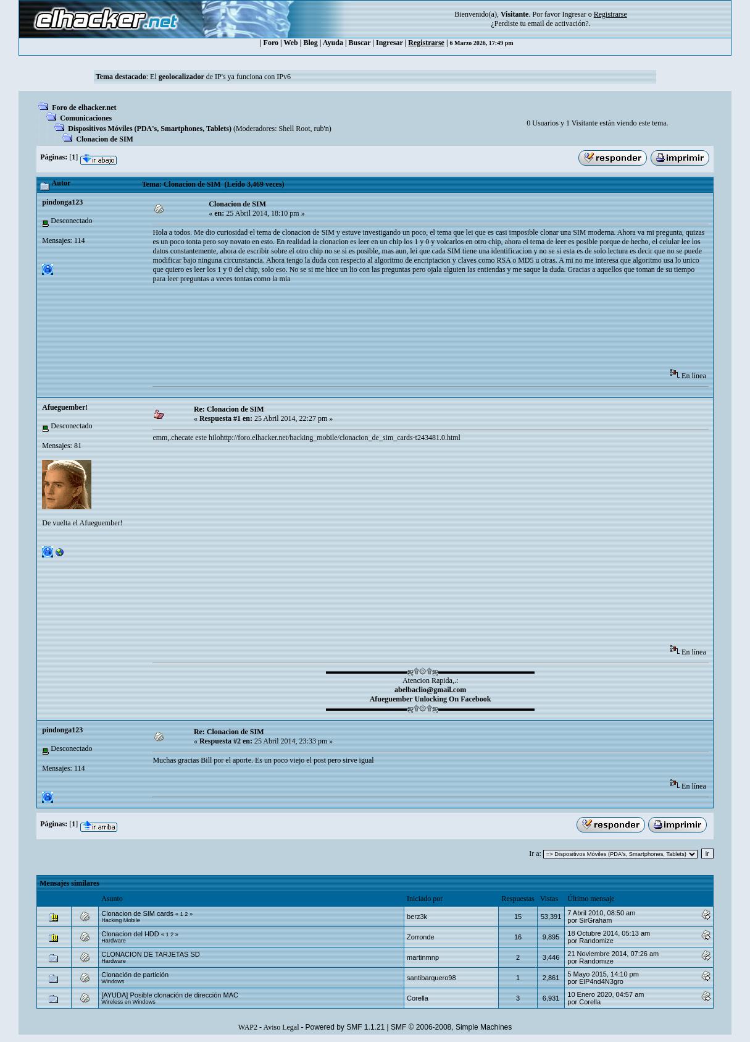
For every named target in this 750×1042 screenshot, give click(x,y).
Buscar (360, 42)
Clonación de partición (135, 974)
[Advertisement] (377, 330)
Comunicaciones (86, 118)
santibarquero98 (431, 977)
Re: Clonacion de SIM (229, 409)
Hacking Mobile (120, 920)
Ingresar (574, 14)
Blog (310, 42)
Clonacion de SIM (104, 139)
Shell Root (294, 128)
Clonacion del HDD (130, 934)
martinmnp (423, 957)
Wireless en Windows (128, 1002)
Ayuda (333, 42)
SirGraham (595, 920)
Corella (417, 998)
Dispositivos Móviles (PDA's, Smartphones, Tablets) (149, 128)
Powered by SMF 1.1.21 (345, 1027)
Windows (112, 981)
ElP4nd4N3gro (601, 981)
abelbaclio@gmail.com (430, 689)
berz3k (417, 916)
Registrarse (426, 42)
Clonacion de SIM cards (138, 913)
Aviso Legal (281, 1027)
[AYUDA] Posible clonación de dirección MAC (169, 995)
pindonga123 (62, 202)
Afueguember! (65, 407)
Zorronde (421, 937)
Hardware (113, 941)
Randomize (596, 940)
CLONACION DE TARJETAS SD (150, 954)
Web (290, 42)
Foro (271, 42)
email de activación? (558, 23)
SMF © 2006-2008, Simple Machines (451, 1027)
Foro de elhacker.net (84, 107)
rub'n (321, 128)
